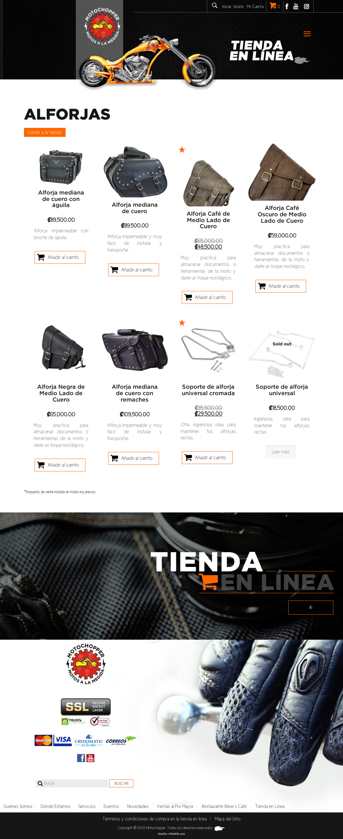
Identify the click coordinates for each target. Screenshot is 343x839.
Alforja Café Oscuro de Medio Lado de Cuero (282, 215)
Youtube (295, 6)
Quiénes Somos (17, 806)
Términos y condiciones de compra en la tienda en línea (154, 818)
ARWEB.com (176, 833)
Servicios (86, 806)
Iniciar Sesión (233, 6)
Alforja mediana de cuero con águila (61, 199)
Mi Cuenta (255, 6)
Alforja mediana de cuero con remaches (135, 394)
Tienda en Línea (269, 806)
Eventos (111, 806)
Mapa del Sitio (228, 818)
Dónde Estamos (55, 806)
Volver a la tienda (44, 132)
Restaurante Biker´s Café (224, 806)
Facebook (286, 6)
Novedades (137, 806)
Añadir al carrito (63, 257)
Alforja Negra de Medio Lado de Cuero (61, 394)
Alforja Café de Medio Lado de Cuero (208, 220)
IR (311, 607)
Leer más (281, 451)
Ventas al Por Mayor (175, 806)
